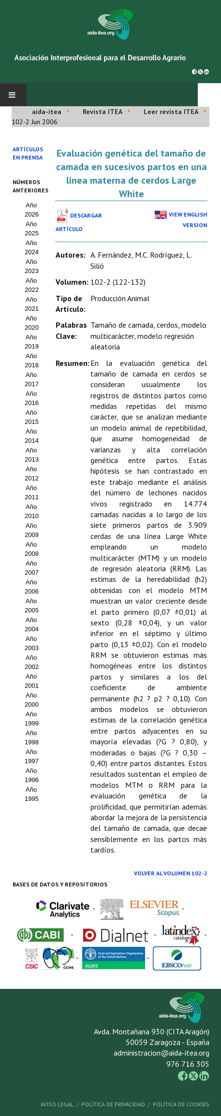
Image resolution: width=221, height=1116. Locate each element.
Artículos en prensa (28, 153)
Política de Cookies (181, 1104)
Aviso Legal (57, 1104)
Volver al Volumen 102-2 (170, 873)
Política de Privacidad (113, 1104)
